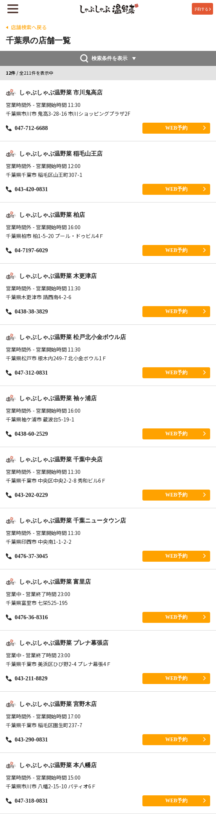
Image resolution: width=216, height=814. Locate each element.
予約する (202, 9)
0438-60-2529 (27, 434)
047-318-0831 (27, 801)
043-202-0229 (27, 495)
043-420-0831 (27, 189)
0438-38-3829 (27, 311)
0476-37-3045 (27, 556)
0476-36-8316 (27, 617)
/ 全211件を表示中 (29, 72)
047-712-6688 (27, 128)
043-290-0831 (27, 739)
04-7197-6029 (27, 250)
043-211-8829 (27, 678)
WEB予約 (185, 128)
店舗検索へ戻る (29, 27)
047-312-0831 (27, 372)
